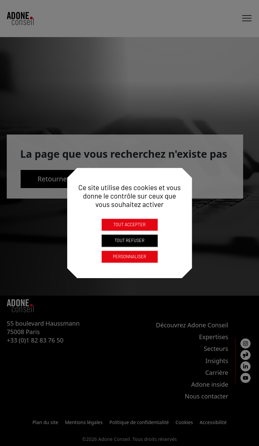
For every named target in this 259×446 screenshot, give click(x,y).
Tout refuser (129, 240)
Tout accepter (129, 224)
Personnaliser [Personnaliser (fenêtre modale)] (129, 256)
